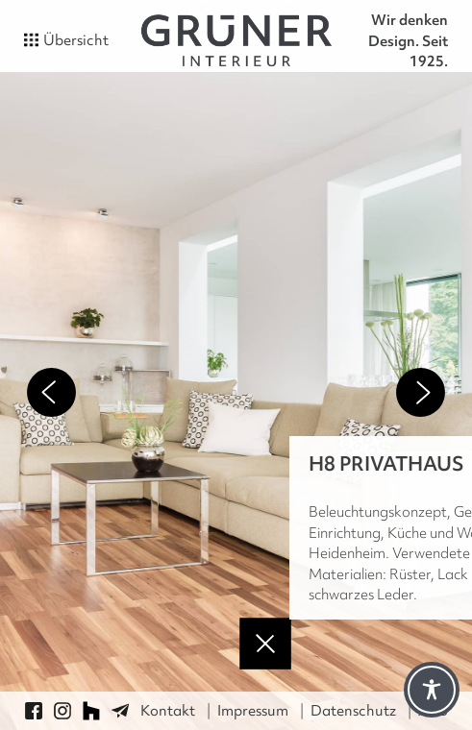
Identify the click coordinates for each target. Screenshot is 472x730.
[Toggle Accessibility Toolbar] (432, 690)
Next (420, 392)
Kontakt (167, 710)
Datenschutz (353, 710)
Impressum (252, 710)
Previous (51, 392)
